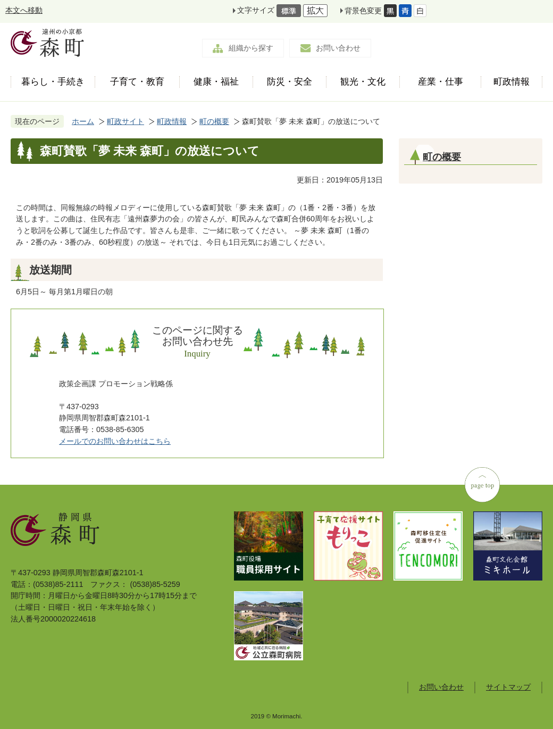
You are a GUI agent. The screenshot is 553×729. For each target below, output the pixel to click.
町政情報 (172, 121)
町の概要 (214, 121)
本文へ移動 (24, 10)
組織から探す (251, 48)
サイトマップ (508, 687)
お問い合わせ (338, 48)
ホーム (83, 121)
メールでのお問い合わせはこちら (115, 441)
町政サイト (125, 121)
